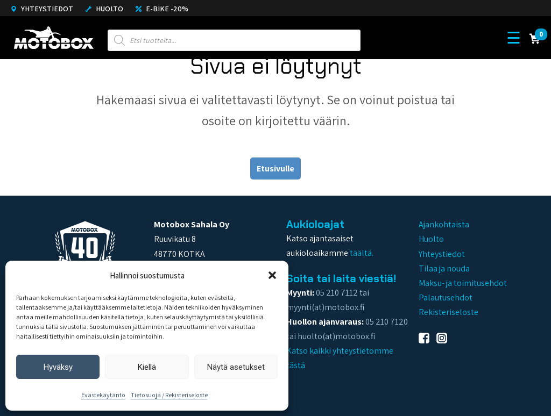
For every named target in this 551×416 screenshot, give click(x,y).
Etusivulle (275, 168)
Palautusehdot (445, 297)
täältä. (361, 253)
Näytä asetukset (236, 367)
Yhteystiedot (42, 8)
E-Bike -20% (162, 8)
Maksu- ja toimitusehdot (463, 283)
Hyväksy (58, 367)
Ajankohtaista (444, 224)
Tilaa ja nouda (444, 268)
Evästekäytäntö (103, 395)
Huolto (104, 8)
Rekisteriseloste (448, 312)
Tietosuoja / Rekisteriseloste (169, 395)
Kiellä (147, 367)
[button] (272, 275)
